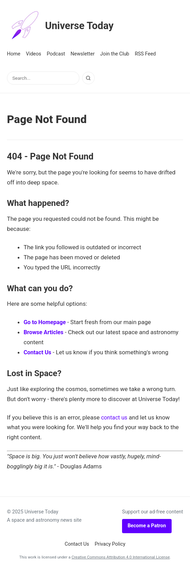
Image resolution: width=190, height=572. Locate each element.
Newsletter (83, 54)
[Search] (88, 78)
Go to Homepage (46, 322)
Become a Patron (147, 526)
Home (13, 54)
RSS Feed (145, 54)
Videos (33, 54)
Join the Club (114, 54)
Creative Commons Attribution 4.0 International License (120, 557)
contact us (115, 417)
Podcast (56, 54)
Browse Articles (45, 332)
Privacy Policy (110, 544)
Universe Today (64, 25)
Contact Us (38, 352)
